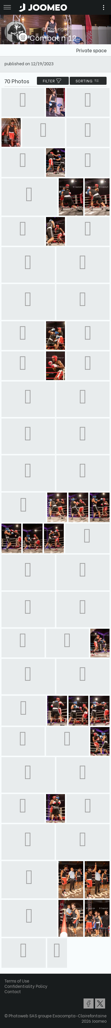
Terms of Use (16, 981)
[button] (15, 997)
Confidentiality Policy (26, 986)
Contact (12, 991)
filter (53, 80)
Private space (91, 50)
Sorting (88, 80)
